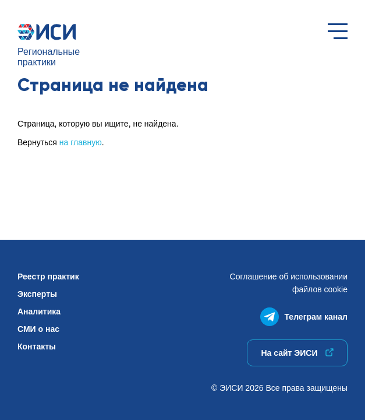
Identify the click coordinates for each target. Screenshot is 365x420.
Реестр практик (48, 276)
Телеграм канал (304, 314)
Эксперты (37, 294)
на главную (80, 142)
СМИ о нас (38, 329)
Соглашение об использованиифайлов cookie (289, 283)
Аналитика (39, 311)
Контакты (36, 346)
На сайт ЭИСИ (297, 353)
